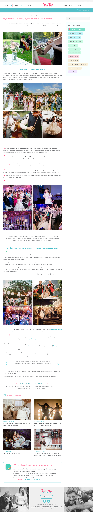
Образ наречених (74, 56)
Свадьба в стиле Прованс (12, 454)
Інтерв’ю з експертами (75, 68)
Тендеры (55, 346)
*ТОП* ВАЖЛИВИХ (77, 29)
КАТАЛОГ (17, 5)
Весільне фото (73, 45)
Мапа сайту (39, 504)
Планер (7, 5)
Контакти (54, 504)
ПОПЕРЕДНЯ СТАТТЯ (25, 383)
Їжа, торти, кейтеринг (75, 52)
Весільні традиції (74, 60)
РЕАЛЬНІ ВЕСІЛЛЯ (67, 5)
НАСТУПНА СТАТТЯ (39, 383)
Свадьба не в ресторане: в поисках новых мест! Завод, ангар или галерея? (48, 454)
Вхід (80, 10)
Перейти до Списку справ (32, 479)
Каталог (30, 346)
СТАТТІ (79, 5)
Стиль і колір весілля (7, 451)
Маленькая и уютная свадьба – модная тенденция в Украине (18, 387)
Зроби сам (83, 64)
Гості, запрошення (74, 64)
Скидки (28, 348)
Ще (87, 5)
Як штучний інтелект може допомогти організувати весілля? (16, 424)
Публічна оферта (47, 504)
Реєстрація (86, 10)
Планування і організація (8, 421)
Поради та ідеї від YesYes (75, 33)
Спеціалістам (73, 71)
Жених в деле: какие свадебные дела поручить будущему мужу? (47, 424)
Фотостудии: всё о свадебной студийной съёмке (44, 387)
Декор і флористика (74, 49)
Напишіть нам (87, 1)
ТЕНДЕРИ (28, 5)
